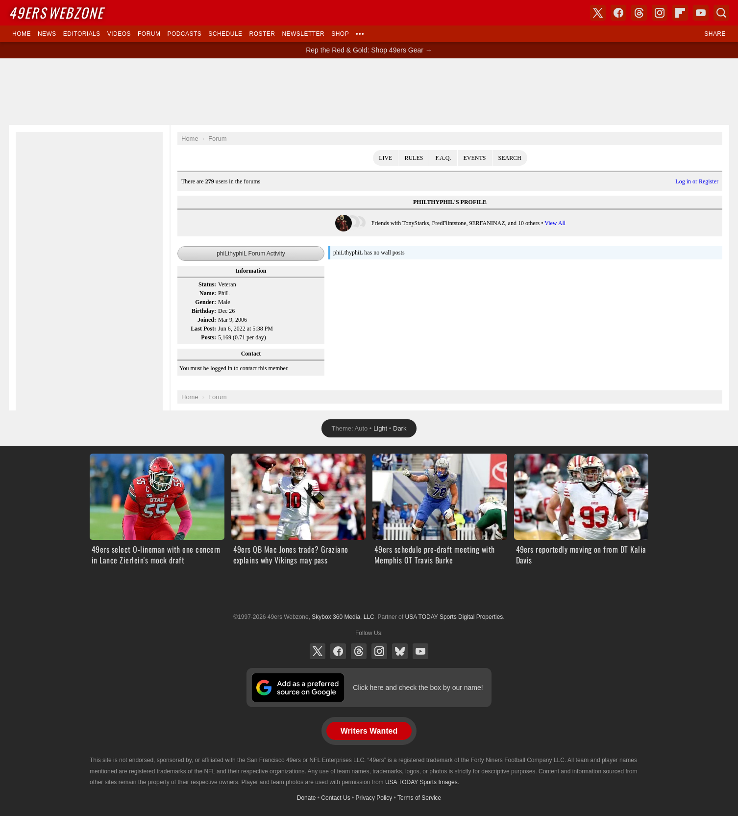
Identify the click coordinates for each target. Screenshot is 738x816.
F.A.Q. (443, 157)
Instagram (379, 651)
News (47, 33)
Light (380, 428)
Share (715, 33)
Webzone (56, 12)
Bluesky (400, 651)
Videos (119, 33)
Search (509, 157)
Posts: (208, 337)
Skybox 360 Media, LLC (343, 616)
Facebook (338, 651)
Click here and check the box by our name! (418, 687)
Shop (340, 33)
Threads (359, 651)
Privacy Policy (374, 797)
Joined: (206, 319)
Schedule (225, 33)
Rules (413, 157)
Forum (149, 33)
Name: (207, 293)
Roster (262, 33)
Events (475, 157)
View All (555, 223)
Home (21, 33)
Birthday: (204, 310)
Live (385, 157)
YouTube (420, 651)
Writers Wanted (369, 731)
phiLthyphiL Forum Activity (251, 253)
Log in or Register (696, 181)
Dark (399, 428)
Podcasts (184, 33)
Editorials (81, 33)
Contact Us (335, 797)
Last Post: (203, 328)
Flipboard (680, 13)
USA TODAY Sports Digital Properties (369, 593)
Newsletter (303, 33)
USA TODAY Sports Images (421, 782)
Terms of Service (419, 797)
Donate (306, 797)
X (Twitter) (317, 651)
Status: (207, 284)
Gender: (205, 302)
